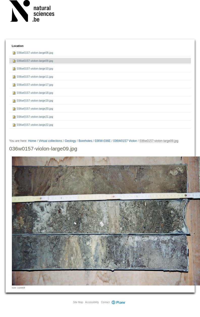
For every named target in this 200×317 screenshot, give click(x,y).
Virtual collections (50, 141)
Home (32, 141)
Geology (70, 141)
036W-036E (102, 141)
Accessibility (92, 302)
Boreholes (85, 141)
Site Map (78, 302)
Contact (105, 302)
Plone (119, 302)
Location (18, 45)
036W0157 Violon (125, 141)
